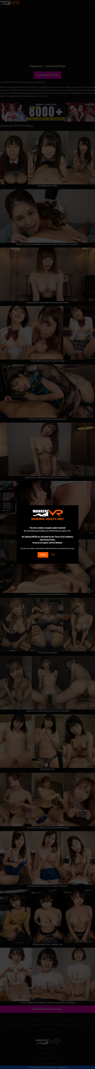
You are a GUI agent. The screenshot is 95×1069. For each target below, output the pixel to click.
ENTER (43, 555)
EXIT (53, 555)
